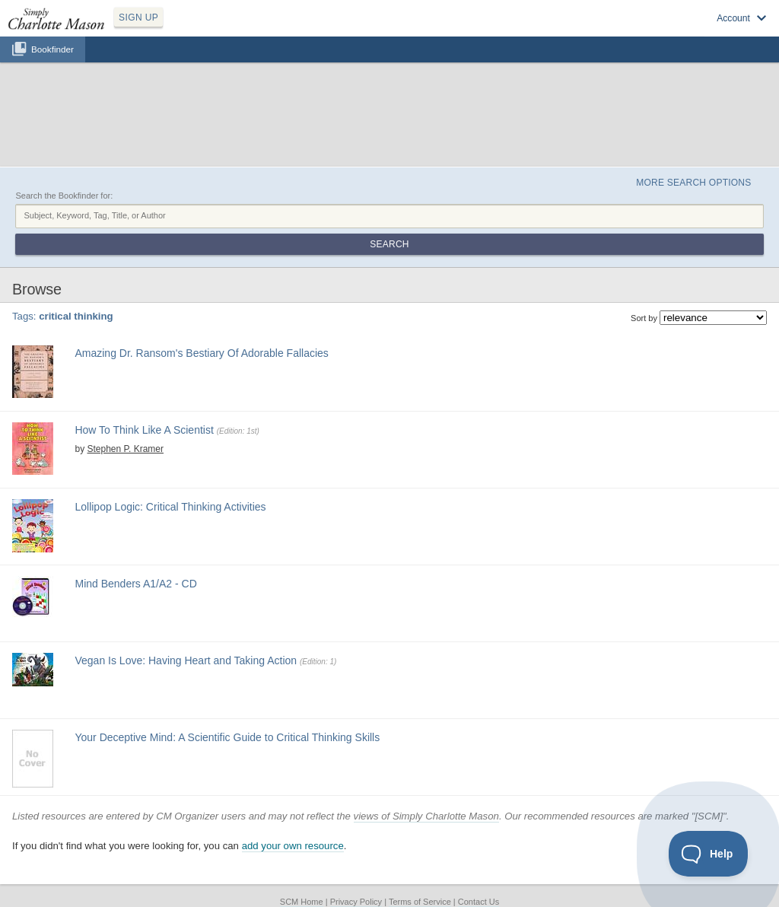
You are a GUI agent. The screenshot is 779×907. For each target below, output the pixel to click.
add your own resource (293, 845)
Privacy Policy (356, 901)
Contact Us (478, 901)
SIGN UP (138, 17)
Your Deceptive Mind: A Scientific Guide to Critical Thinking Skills (227, 737)
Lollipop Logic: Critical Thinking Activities (170, 507)
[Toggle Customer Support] (709, 854)
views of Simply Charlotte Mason (426, 816)
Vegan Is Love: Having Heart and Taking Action (186, 660)
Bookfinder (52, 49)
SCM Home (301, 901)
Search (389, 244)
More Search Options (693, 182)
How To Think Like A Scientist (144, 430)
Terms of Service (420, 901)
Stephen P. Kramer (125, 449)
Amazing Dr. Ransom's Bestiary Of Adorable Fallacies (201, 353)
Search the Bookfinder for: (64, 195)
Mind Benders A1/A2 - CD (135, 584)
